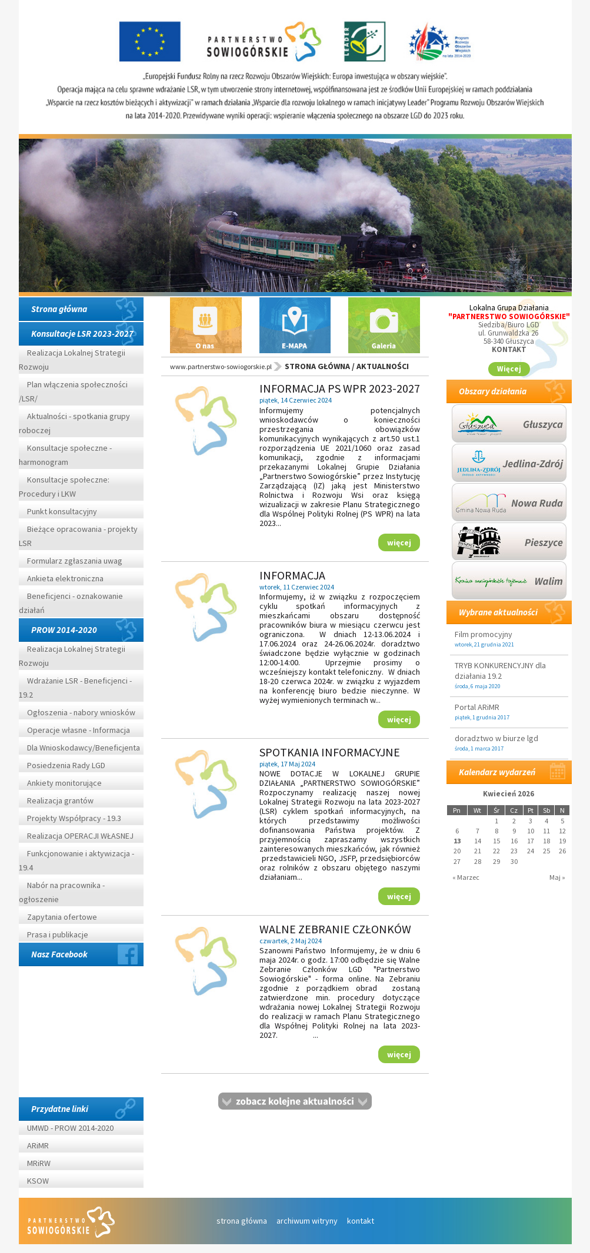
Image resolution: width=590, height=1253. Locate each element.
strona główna (241, 1220)
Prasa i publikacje (57, 934)
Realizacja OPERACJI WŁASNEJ (80, 835)
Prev (48, 222)
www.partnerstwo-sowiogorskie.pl (221, 366)
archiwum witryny (307, 1220)
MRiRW (39, 1163)
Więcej (509, 369)
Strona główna (59, 308)
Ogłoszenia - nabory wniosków (81, 712)
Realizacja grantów (60, 800)
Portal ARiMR (477, 707)
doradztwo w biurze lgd (496, 738)
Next (542, 222)
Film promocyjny (483, 634)
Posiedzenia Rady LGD (66, 765)
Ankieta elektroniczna (65, 578)
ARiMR (38, 1145)
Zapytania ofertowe (62, 917)
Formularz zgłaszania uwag (74, 560)
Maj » (557, 876)
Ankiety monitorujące (64, 783)
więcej (399, 542)
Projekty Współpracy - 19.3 (74, 818)
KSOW (38, 1180)
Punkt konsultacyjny (62, 511)
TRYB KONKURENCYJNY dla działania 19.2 (500, 670)
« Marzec (465, 876)
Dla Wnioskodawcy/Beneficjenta (83, 747)
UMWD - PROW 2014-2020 (71, 1128)
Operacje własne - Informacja (78, 730)
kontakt (360, 1220)
